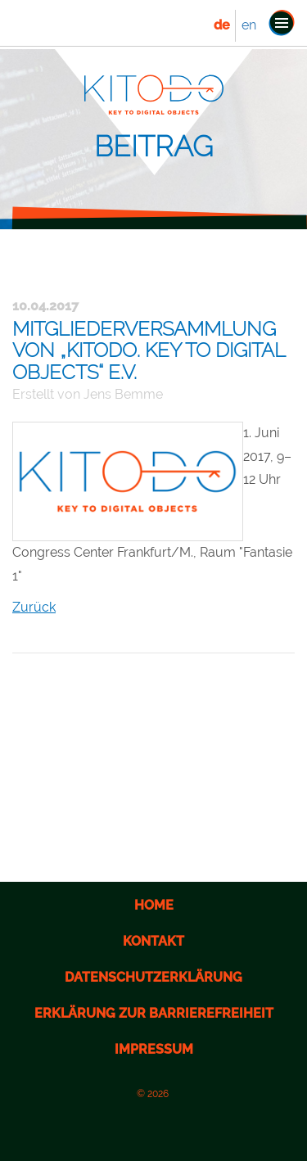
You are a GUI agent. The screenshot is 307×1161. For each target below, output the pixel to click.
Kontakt (153, 941)
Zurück (34, 607)
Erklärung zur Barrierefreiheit (153, 1013)
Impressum (154, 1049)
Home (154, 905)
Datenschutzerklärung (153, 977)
